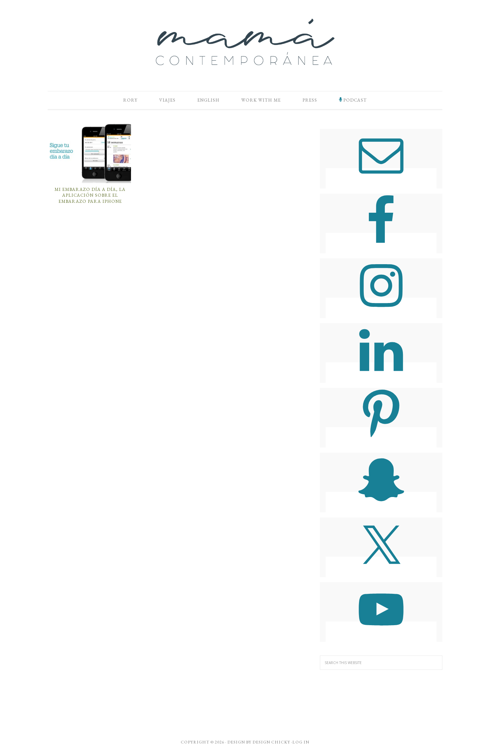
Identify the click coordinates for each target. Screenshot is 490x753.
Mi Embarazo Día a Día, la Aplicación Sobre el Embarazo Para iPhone (90, 195)
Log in (300, 742)
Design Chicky (271, 742)
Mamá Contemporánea (245, 42)
